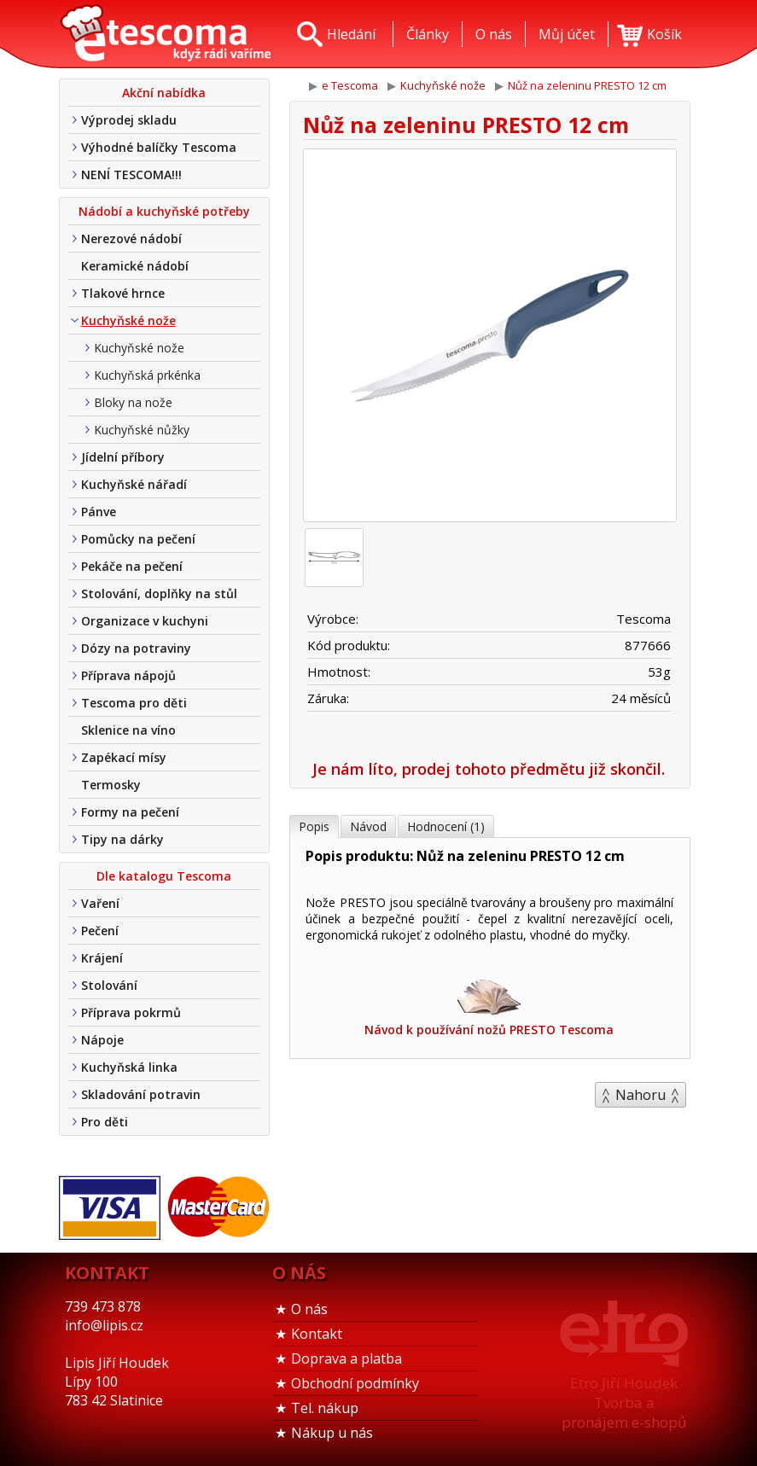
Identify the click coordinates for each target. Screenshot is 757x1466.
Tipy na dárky (122, 839)
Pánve (98, 511)
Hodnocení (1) (446, 826)
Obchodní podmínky (355, 1383)
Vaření (100, 903)
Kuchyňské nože (128, 320)
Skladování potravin (141, 1094)
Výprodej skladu (129, 120)
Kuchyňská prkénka (147, 375)
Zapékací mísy (123, 757)
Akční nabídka (164, 92)
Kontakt (316, 1333)
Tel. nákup (324, 1408)
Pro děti (104, 1122)
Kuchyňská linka (129, 1067)
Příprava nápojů (128, 675)
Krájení (102, 958)
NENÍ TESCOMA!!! (131, 174)
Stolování (109, 985)
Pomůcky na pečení (138, 539)
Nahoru (640, 1094)
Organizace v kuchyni (144, 621)
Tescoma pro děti (134, 703)
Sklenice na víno (128, 730)
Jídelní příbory (123, 457)
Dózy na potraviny (136, 648)
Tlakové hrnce (123, 293)
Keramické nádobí (135, 266)
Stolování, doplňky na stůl (159, 593)
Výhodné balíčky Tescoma (158, 147)
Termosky (111, 785)
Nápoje (102, 1040)
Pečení (100, 930)
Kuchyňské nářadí (134, 484)
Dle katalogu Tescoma (163, 876)
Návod (368, 826)
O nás (309, 1309)
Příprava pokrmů (131, 1012)
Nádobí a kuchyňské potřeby (164, 211)
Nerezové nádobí (131, 238)
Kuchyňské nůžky (141, 430)
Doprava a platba (346, 1358)
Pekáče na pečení (132, 566)
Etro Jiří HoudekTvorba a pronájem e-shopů (624, 1402)
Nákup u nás (332, 1432)
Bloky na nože (133, 402)
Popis (314, 826)
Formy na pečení (130, 812)
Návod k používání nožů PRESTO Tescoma (489, 1006)
